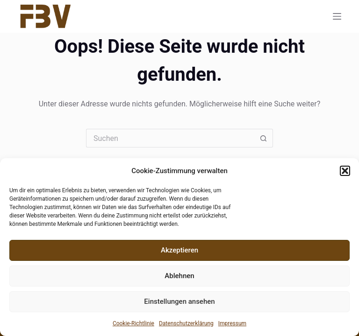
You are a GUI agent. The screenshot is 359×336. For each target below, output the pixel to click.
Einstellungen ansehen (179, 301)
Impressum (232, 323)
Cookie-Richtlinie (133, 323)
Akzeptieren (179, 250)
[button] (345, 170)
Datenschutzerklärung (186, 323)
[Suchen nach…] (170, 138)
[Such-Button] (263, 138)
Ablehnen (179, 276)
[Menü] (337, 16)
